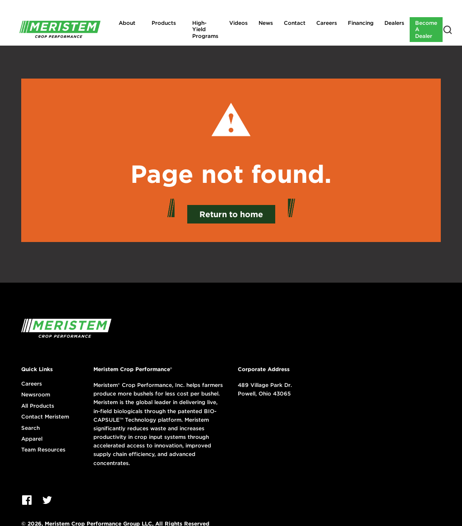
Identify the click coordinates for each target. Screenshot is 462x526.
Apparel (31, 439)
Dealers (394, 22)
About (127, 22)
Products (164, 22)
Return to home (231, 214)
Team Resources (43, 450)
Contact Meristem (45, 417)
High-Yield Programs (205, 29)
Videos (238, 22)
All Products (37, 406)
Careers (326, 22)
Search (30, 428)
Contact (294, 22)
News (266, 22)
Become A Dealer (426, 29)
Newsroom (35, 394)
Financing (361, 22)
